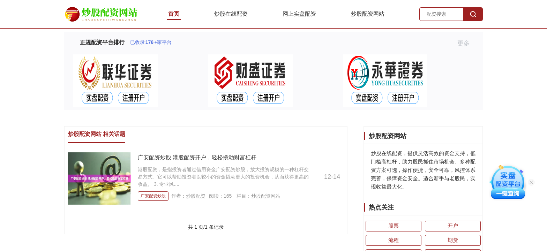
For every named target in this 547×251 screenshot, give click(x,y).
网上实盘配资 (299, 14)
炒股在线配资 (231, 14)
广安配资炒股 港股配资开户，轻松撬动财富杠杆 (197, 157)
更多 (466, 43)
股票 (393, 226)
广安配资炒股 (153, 195)
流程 (393, 240)
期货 (453, 240)
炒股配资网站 (367, 14)
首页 (173, 14)
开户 (453, 226)
